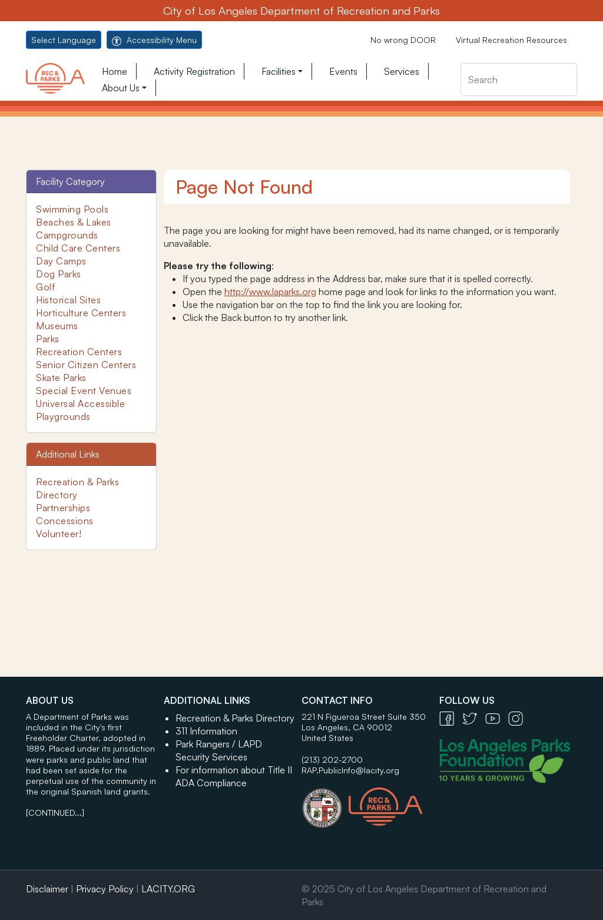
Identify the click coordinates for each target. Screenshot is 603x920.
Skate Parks (61, 377)
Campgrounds (67, 235)
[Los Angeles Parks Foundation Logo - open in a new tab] (507, 760)
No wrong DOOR (403, 40)
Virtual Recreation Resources (511, 40)
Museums (57, 326)
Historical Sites (68, 300)
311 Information (206, 731)
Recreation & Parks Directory (234, 718)
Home (114, 71)
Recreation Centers (79, 352)
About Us (121, 88)
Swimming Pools (72, 209)
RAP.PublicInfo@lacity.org (350, 770)
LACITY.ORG (168, 889)
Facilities (278, 71)
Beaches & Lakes (73, 222)
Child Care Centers (78, 248)
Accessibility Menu (154, 40)
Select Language (63, 40)
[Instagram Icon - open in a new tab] (518, 718)
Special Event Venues (83, 390)
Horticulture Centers (81, 313)
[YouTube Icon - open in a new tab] (496, 718)
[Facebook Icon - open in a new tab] (450, 718)
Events (343, 71)
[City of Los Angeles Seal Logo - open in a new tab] (325, 802)
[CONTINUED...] (55, 813)
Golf (45, 287)
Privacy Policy (105, 889)
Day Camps (61, 261)
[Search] (518, 79)
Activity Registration (194, 71)
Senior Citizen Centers (86, 364)
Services (401, 71)
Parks (47, 339)
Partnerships (63, 508)
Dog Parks (58, 274)
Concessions (65, 521)
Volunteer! (58, 534)
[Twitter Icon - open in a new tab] (473, 718)
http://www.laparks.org (270, 291)
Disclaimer (47, 889)
